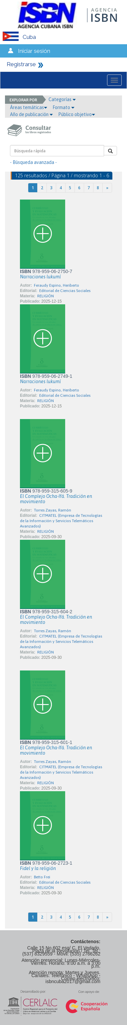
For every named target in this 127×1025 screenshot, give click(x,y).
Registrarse (21, 64)
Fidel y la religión (38, 868)
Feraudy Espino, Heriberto (56, 285)
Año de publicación (31, 114)
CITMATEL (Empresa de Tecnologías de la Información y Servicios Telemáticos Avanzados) (61, 520)
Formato (63, 107)
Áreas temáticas (28, 107)
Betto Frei (42, 877)
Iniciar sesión (34, 51)
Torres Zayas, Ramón (52, 510)
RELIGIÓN (45, 296)
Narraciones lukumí (40, 276)
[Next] (107, 188)
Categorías (62, 99)
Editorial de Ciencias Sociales (64, 290)
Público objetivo (76, 114)
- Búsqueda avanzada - (33, 162)
